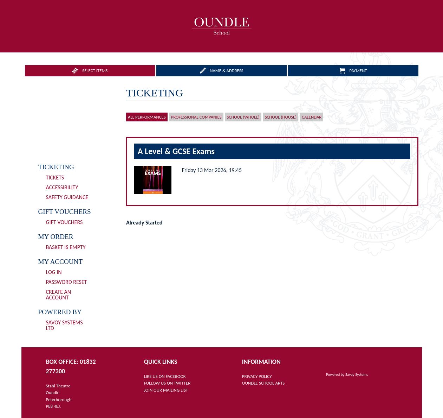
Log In (54, 272)
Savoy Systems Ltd (64, 325)
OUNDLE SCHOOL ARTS (263, 383)
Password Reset (66, 282)
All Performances (147, 117)
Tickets (55, 177)
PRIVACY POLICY (257, 376)
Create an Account (58, 295)
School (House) (281, 117)
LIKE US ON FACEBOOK (165, 376)
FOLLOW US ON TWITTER (167, 383)
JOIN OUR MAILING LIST (166, 390)
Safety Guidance (67, 197)
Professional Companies (196, 117)
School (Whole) (243, 117)
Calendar (311, 117)
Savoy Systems (356, 374)
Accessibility (62, 187)
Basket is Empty (66, 247)
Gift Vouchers (64, 222)
